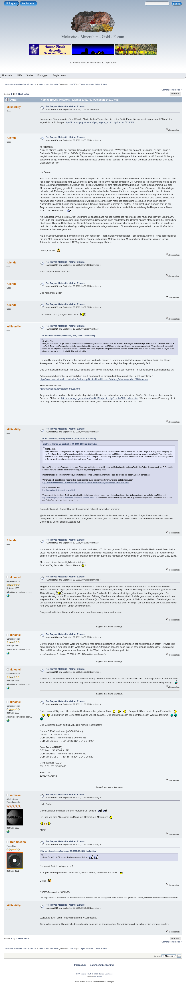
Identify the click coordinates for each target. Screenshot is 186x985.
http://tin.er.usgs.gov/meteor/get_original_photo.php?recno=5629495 (99, 122)
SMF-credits (81, 974)
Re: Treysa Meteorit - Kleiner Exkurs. (65, 106)
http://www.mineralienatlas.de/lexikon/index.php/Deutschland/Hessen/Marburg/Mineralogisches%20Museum (94, 379)
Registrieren (28, 3)
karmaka (15, 795)
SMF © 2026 (93, 974)
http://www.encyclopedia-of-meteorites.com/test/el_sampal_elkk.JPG (70, 498)
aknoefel (15, 577)
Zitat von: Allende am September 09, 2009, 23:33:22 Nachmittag (68, 336)
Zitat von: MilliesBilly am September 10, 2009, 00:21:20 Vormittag (68, 439)
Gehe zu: (157, 956)
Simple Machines (105, 974)
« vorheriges (166, 90)
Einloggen (11, 3)
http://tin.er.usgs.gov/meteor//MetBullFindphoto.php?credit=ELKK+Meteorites (99, 398)
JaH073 (73, 84)
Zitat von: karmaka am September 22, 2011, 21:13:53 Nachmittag (68, 851)
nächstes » (177, 90)
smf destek (97, 977)
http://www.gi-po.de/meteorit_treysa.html (60, 389)
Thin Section (18, 841)
